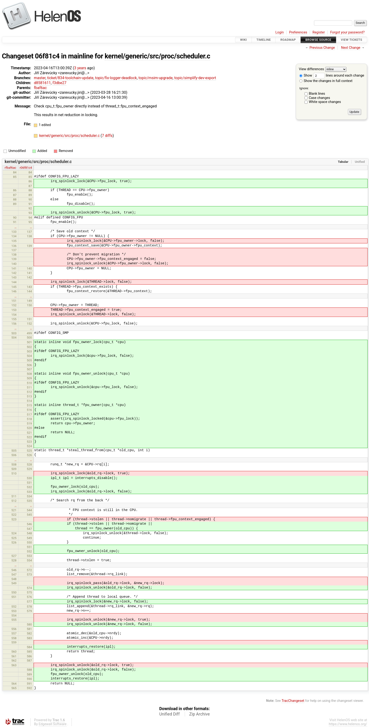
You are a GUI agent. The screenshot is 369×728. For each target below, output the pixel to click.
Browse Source (318, 39)
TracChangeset (292, 701)
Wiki (243, 39)
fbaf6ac (40, 88)
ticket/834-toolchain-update (70, 78)
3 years (80, 68)
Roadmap (288, 39)
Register (319, 32)
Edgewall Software (53, 724)
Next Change (350, 48)
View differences (311, 69)
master (39, 78)
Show (305, 76)
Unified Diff (169, 714)
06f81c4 (47, 56)
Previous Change (322, 48)
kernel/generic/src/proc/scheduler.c (157, 56)
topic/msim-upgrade (156, 78)
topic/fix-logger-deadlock (116, 78)
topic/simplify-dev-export (195, 78)
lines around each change (338, 76)
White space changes (325, 102)
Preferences (298, 32)
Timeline (264, 39)
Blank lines (317, 94)
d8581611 (42, 83)
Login (279, 32)
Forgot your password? (347, 32)
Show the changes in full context (326, 81)
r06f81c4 (26, 167)
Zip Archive (199, 714)
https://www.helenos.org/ (348, 724)
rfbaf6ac (10, 167)
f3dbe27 (59, 83)
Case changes (319, 98)
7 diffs (107, 135)
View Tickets (351, 39)
